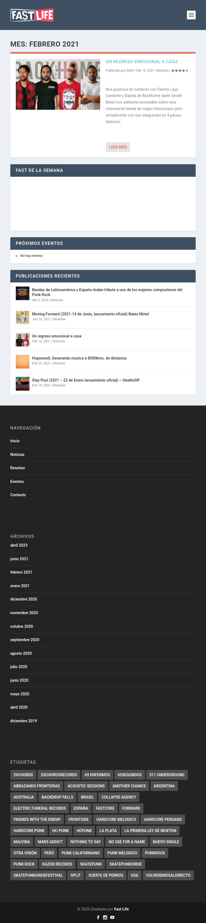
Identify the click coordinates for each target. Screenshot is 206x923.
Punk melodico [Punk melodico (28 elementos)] (122, 853)
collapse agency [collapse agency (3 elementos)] (119, 797)
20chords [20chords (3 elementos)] (23, 775)
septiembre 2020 (24, 640)
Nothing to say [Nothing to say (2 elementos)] (85, 842)
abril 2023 (18, 545)
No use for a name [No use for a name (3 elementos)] (127, 842)
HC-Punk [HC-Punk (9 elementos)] (60, 830)
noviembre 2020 (24, 613)
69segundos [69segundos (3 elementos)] (130, 775)
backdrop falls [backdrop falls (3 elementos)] (57, 797)
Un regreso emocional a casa (142, 61)
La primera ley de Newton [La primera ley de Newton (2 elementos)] (150, 830)
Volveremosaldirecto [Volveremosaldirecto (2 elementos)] (168, 875)
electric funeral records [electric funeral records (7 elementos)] (40, 808)
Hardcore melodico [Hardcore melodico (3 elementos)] (116, 819)
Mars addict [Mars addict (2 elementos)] (50, 842)
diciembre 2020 (23, 599)
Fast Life (121, 909)
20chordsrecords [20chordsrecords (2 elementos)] (59, 775)
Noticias (163, 70)
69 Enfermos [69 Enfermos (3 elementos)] (97, 775)
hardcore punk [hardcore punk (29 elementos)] (29, 830)
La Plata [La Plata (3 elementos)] (108, 830)
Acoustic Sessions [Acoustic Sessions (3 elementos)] (86, 786)
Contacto (18, 495)
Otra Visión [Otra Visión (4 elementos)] (25, 853)
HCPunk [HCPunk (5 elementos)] (84, 830)
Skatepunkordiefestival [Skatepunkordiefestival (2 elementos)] (38, 875)
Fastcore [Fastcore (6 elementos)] (105, 808)
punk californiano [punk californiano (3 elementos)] (81, 853)
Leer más (118, 147)
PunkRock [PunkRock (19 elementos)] (155, 853)
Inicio (15, 441)
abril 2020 (18, 707)
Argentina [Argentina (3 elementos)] (164, 786)
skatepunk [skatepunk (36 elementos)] (91, 864)
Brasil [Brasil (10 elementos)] (87, 797)
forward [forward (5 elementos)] (131, 808)
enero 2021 (20, 586)
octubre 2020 (21, 626)
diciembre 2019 (23, 721)
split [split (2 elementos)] (75, 875)
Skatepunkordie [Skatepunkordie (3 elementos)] (125, 864)
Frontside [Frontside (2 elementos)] (79, 819)
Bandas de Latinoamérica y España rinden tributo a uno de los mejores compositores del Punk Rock (107, 292)
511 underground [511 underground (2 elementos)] (167, 775)
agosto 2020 (21, 653)
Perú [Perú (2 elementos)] (49, 853)
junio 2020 (19, 680)
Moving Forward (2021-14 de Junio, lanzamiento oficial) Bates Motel (90, 314)
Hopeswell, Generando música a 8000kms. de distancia (79, 358)
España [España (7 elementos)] (81, 808)
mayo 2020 (19, 694)
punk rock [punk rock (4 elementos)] (24, 864)
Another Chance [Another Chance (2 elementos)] (129, 786)
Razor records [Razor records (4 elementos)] (57, 864)
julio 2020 (18, 667)
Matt (130, 70)
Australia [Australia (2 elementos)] (24, 797)
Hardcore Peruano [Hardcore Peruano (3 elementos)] (163, 819)
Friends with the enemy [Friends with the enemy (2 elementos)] (37, 819)
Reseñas (59, 319)
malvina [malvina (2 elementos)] (22, 842)
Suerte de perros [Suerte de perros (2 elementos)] (105, 875)
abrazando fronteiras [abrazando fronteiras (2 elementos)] (37, 786)
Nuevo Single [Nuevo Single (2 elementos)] (166, 842)
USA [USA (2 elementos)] (134, 875)
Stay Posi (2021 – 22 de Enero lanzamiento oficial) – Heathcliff (86, 380)
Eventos (17, 481)
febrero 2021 (21, 572)
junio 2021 (19, 559)
